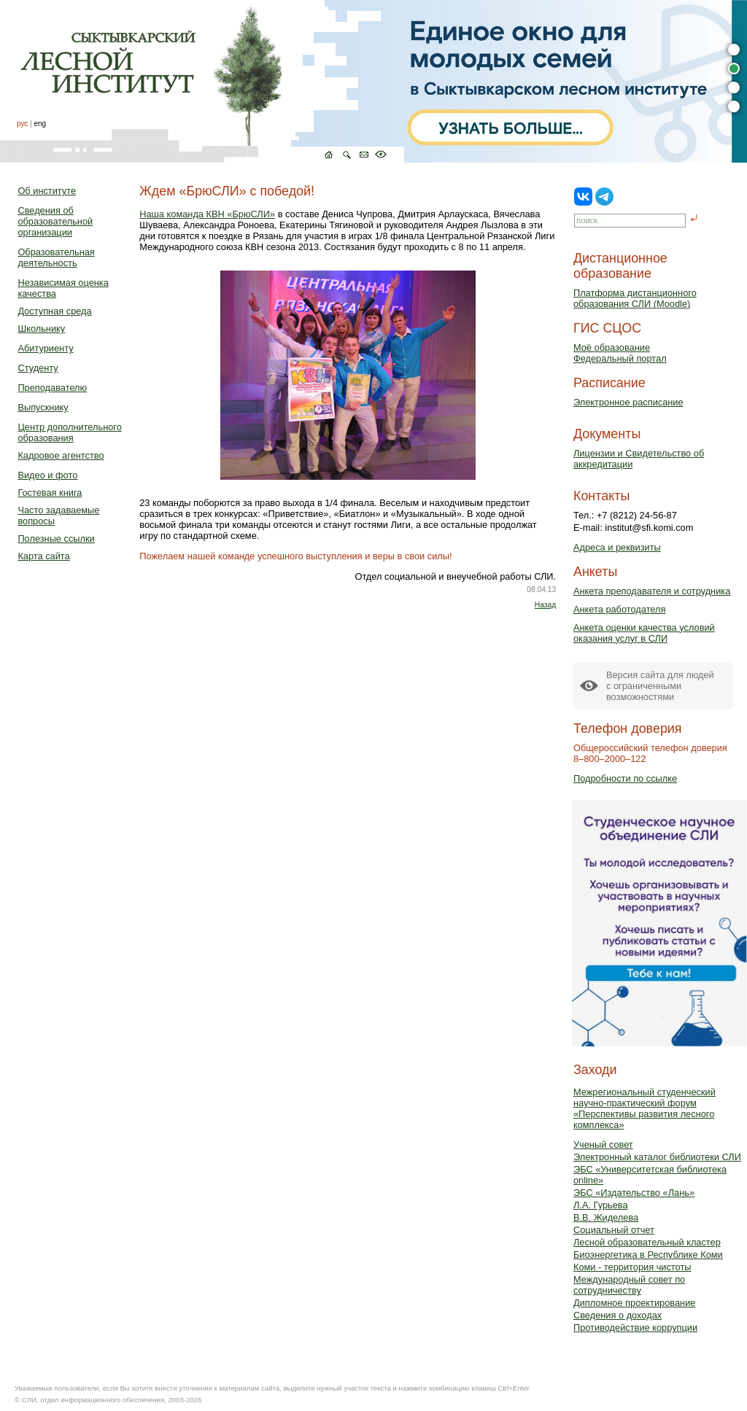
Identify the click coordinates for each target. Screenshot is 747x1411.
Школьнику (41, 328)
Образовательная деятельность (56, 257)
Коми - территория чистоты (632, 1267)
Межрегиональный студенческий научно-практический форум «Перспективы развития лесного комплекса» (644, 1108)
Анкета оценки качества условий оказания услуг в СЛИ (644, 633)
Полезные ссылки (56, 538)
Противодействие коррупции (635, 1327)
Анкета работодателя (619, 609)
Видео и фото (47, 475)
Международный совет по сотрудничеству (629, 1285)
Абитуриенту (45, 348)
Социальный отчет (613, 1229)
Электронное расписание (628, 402)
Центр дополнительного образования (69, 432)
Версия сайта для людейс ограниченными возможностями (660, 685)
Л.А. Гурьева (600, 1205)
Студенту (38, 367)
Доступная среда (54, 311)
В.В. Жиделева (605, 1217)
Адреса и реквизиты (617, 547)
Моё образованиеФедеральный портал (620, 353)
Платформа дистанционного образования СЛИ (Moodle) (635, 298)
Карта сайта (43, 556)
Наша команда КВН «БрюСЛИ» (207, 214)
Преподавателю (52, 387)
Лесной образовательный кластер (647, 1242)
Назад (545, 605)
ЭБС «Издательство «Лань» (633, 1192)
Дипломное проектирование (634, 1302)
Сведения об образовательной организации (55, 221)
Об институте (47, 190)
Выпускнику (43, 407)
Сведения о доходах (617, 1315)
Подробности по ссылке (625, 778)
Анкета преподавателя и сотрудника (651, 591)
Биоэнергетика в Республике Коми (648, 1254)
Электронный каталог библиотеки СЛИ (657, 1156)
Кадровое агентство (61, 455)
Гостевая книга (50, 492)
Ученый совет (603, 1144)
